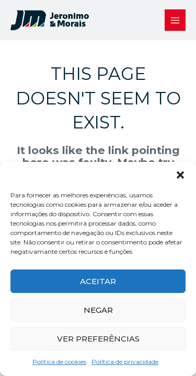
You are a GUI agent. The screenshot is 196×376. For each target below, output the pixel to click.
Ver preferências (98, 339)
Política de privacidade (124, 362)
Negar (98, 310)
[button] (180, 175)
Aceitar (98, 281)
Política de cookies (59, 362)
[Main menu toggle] (175, 20)
